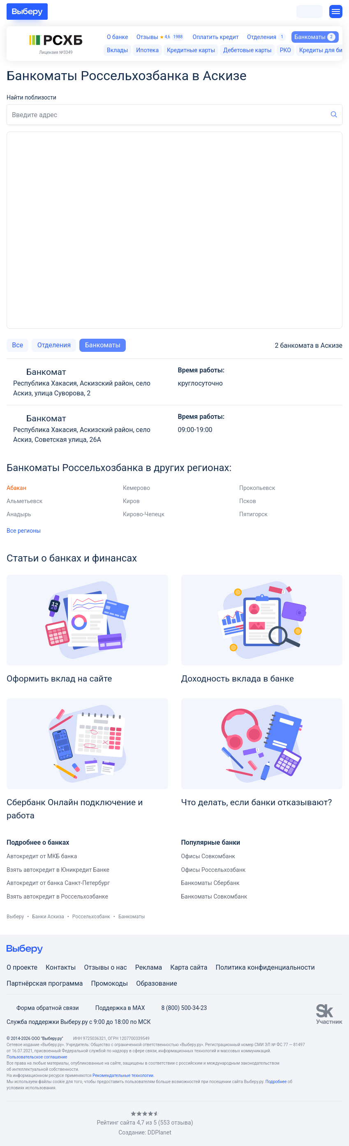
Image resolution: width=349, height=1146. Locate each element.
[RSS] (75, 1124)
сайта (199, 967)
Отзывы (160, 37)
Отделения (266, 37)
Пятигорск (253, 514)
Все (17, 345)
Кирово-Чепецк (143, 514)
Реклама (148, 967)
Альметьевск (24, 501)
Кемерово (136, 488)
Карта (179, 967)
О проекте (22, 967)
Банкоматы (102, 345)
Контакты (61, 967)
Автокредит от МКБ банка (42, 856)
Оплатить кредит (216, 37)
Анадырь (19, 514)
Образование (156, 983)
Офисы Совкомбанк (208, 856)
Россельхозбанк (91, 917)
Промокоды (109, 983)
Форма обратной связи (43, 1008)
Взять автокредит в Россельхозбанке (57, 896)
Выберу (15, 917)
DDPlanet (159, 1132)
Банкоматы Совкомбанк (214, 896)
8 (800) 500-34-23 (179, 1008)
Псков (247, 501)
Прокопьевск (257, 488)
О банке (117, 37)
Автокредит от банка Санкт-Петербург (58, 883)
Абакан (16, 488)
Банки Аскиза (48, 917)
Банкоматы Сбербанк (210, 883)
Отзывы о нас (105, 967)
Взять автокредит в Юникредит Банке (58, 869)
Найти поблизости (31, 97)
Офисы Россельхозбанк (213, 869)
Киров (131, 501)
